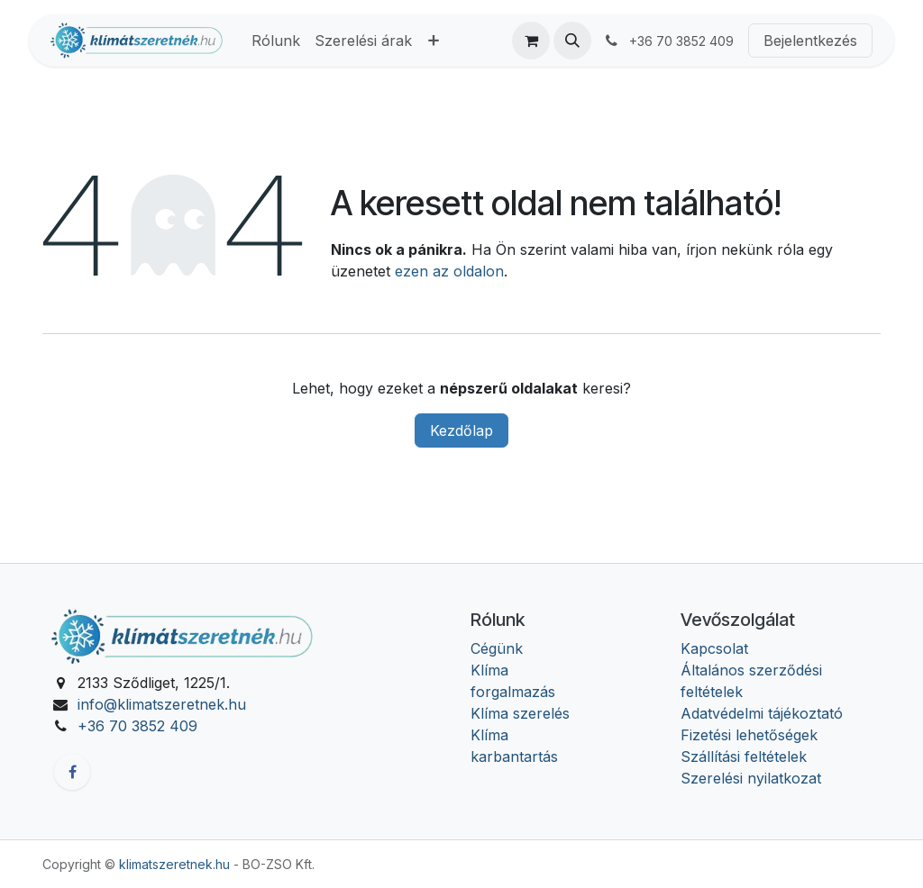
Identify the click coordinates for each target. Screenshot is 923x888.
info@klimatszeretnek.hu (162, 704)
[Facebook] (72, 772)
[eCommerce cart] (531, 40)
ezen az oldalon (449, 271)
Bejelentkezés (810, 41)
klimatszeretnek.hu (174, 864)
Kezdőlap (461, 430)
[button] (572, 40)
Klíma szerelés (520, 713)
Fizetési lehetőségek (749, 735)
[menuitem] (275, 41)
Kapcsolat (714, 648)
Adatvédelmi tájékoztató (762, 713)
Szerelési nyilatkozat (751, 778)
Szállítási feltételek (744, 757)
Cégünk (497, 648)
